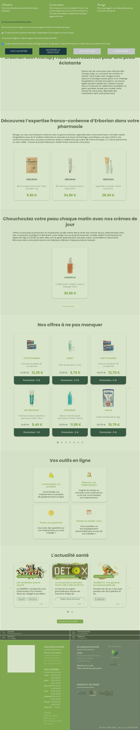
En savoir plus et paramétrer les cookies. (16, 21)
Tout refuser (87, 51)
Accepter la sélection (53, 51)
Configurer (121, 51)
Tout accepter (18, 51)
